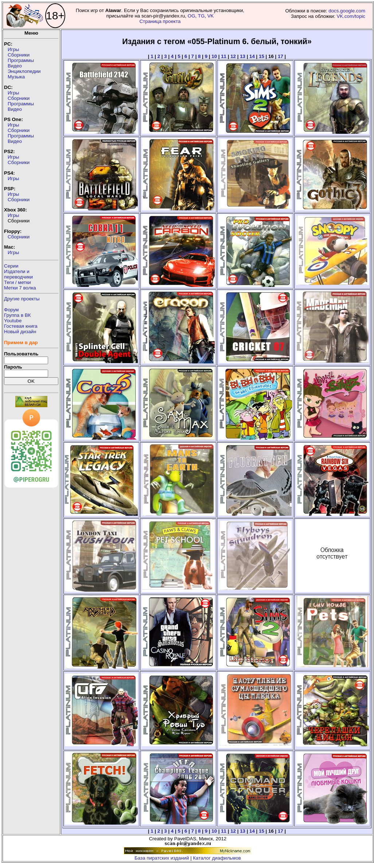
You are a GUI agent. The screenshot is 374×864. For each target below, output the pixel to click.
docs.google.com (346, 10)
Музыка (16, 76)
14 (252, 56)
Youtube (13, 320)
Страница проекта (159, 21)
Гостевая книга (21, 326)
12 (233, 56)
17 (280, 56)
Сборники (19, 55)
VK (210, 16)
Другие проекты (22, 298)
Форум (11, 309)
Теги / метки (17, 282)
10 (214, 56)
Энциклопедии (24, 71)
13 (242, 56)
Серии (11, 266)
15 (261, 56)
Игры (13, 49)
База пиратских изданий (162, 858)
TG (201, 16)
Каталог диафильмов (217, 858)
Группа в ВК (17, 315)
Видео (15, 66)
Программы (21, 60)
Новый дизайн (20, 331)
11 (223, 56)
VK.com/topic (350, 16)
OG (191, 16)
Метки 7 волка (20, 288)
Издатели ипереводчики (18, 274)
